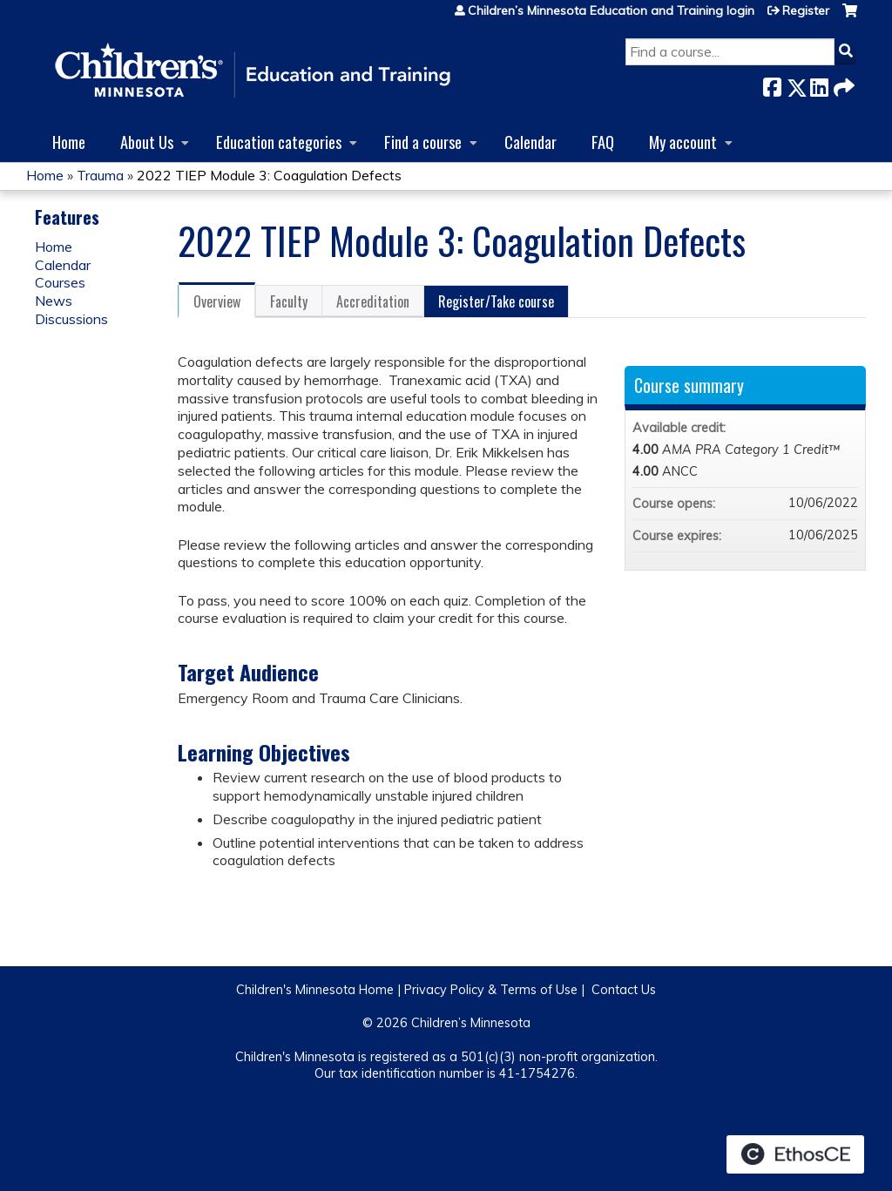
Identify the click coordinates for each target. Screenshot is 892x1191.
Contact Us (623, 990)
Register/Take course (496, 301)
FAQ (602, 141)
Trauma (100, 175)
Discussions (71, 319)
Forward (842, 84)
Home (68, 141)
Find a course (423, 141)
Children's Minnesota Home (315, 990)
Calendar (530, 141)
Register (805, 10)
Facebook (771, 84)
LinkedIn (819, 84)
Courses (60, 282)
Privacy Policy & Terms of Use (491, 990)
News (53, 300)
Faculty (288, 301)
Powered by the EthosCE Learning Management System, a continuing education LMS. (795, 1154)
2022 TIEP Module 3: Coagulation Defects (269, 175)
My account (683, 141)
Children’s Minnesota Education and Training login (611, 10)
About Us (146, 141)
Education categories (278, 141)
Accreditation (372, 301)
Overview (216, 301)
